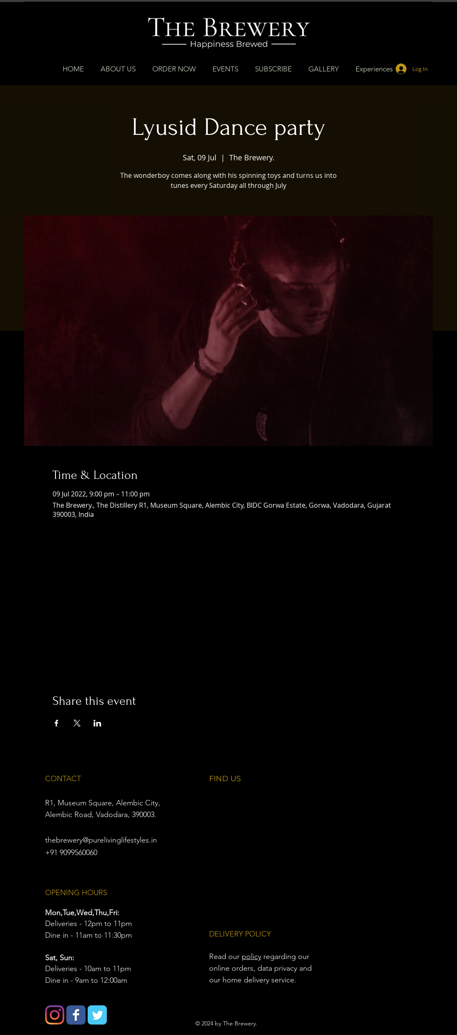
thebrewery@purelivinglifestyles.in (101, 840)
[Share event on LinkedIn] (97, 723)
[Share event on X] (77, 723)
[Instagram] (54, 1015)
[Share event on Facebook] (57, 723)
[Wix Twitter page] (97, 1015)
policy (251, 956)
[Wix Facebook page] (76, 1015)
